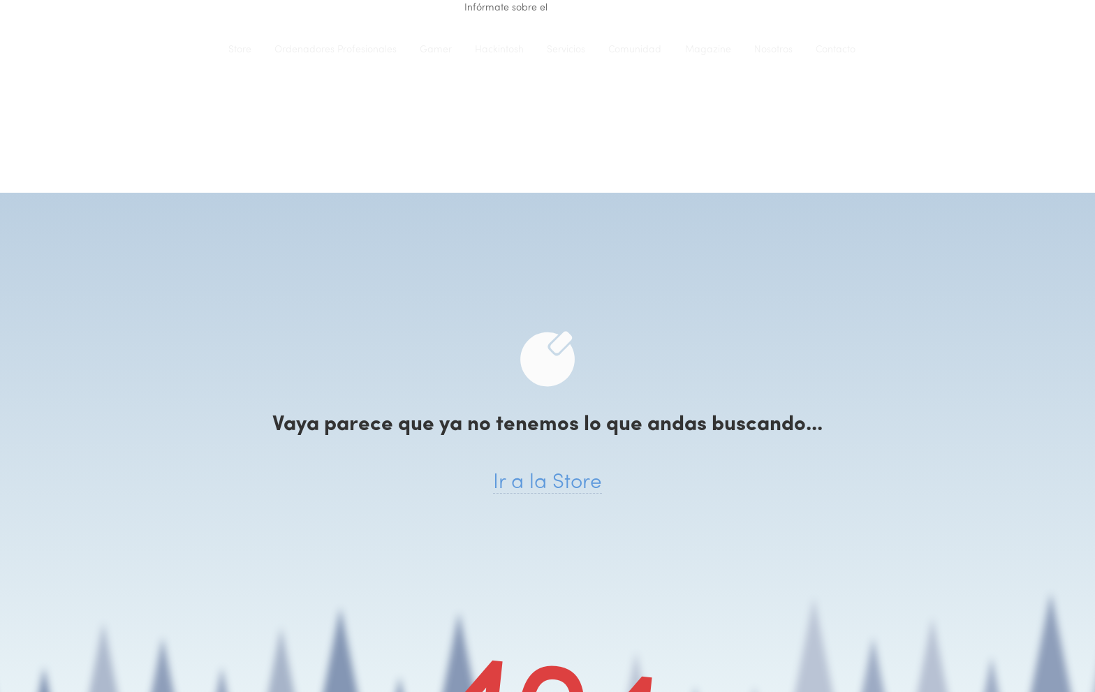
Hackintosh (499, 50)
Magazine (708, 50)
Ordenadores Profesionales (335, 50)
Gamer (436, 50)
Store (239, 50)
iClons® (187, 49)
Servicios (566, 50)
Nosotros (773, 50)
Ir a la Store (547, 483)
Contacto (835, 50)
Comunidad (634, 50)
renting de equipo (590, 8)
